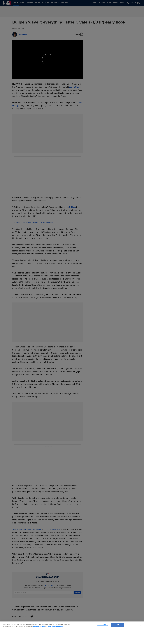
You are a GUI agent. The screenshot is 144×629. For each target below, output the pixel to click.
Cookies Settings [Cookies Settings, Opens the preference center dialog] (102, 625)
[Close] (140, 625)
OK (118, 625)
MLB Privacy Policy (39, 627)
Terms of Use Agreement (55, 627)
